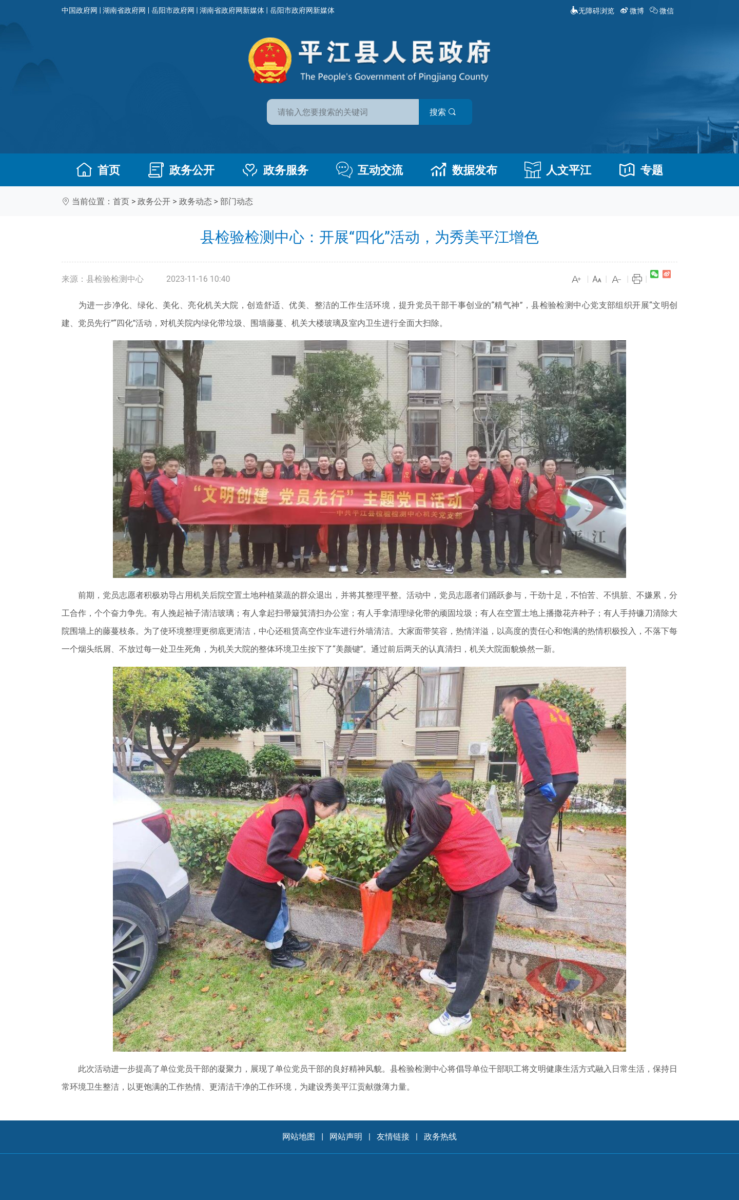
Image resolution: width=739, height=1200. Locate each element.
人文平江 (557, 170)
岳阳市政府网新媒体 (302, 10)
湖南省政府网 (124, 10)
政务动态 (195, 201)
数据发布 (464, 170)
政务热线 (440, 1136)
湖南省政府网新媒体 (232, 10)
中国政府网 (80, 10)
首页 (98, 170)
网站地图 (298, 1136)
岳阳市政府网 (173, 10)
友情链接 (393, 1136)
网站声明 (345, 1136)
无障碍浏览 (592, 11)
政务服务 (275, 170)
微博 (633, 11)
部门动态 (236, 201)
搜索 (443, 112)
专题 (641, 170)
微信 (663, 11)
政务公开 (181, 170)
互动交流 (369, 170)
